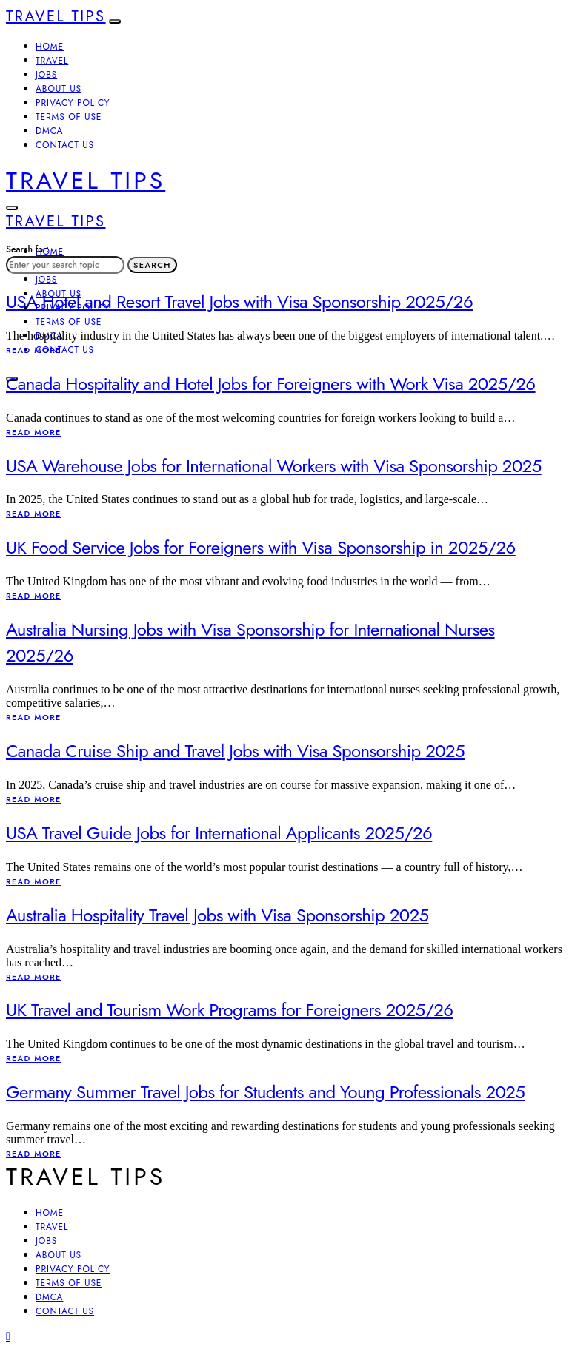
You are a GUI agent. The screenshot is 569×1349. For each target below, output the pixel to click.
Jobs (46, 74)
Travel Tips (56, 16)
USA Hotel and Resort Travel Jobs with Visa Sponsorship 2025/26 (239, 301)
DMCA (49, 131)
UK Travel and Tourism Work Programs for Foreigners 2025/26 (229, 1010)
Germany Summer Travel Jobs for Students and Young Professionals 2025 (265, 1092)
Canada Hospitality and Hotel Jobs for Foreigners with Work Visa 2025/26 (271, 384)
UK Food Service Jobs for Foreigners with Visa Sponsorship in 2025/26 (261, 547)
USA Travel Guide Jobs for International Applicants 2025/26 (219, 833)
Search (152, 265)
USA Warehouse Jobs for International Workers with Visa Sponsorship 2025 (274, 466)
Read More (33, 350)
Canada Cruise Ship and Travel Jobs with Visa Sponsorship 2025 (235, 751)
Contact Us (65, 145)
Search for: (27, 249)
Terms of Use (69, 117)
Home (50, 46)
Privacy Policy (73, 103)
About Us (58, 88)
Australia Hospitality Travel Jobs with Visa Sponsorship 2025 (217, 915)
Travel (52, 60)
